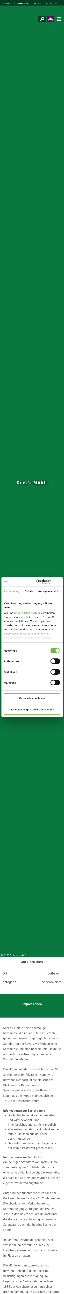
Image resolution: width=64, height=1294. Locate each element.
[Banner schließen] (59, 581)
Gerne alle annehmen (32, 698)
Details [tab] (29, 591)
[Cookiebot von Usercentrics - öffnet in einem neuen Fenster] (37, 581)
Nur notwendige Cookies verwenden (32, 709)
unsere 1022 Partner (27, 612)
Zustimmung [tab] (11, 591)
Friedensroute (23, 3)
